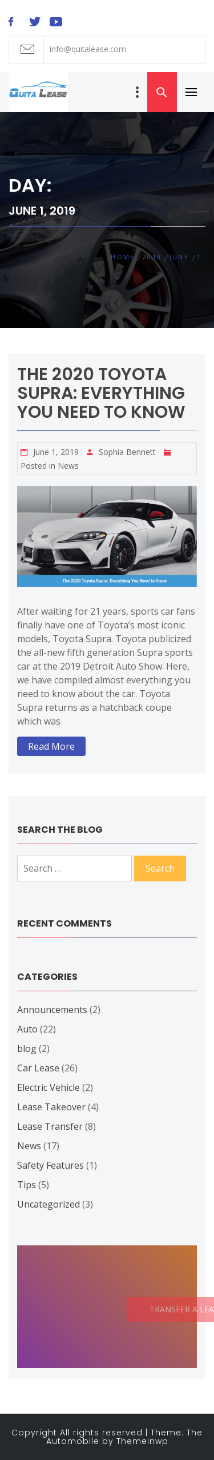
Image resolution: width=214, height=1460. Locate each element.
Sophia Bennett (127, 451)
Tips (26, 1184)
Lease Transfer (50, 1126)
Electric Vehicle (48, 1087)
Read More (51, 746)
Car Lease (38, 1068)
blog (27, 1048)
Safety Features (50, 1165)
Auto (27, 1029)
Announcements (52, 1009)
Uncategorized (48, 1204)
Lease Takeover (51, 1107)
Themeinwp (142, 1441)
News (68, 465)
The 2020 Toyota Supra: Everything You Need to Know (101, 393)
